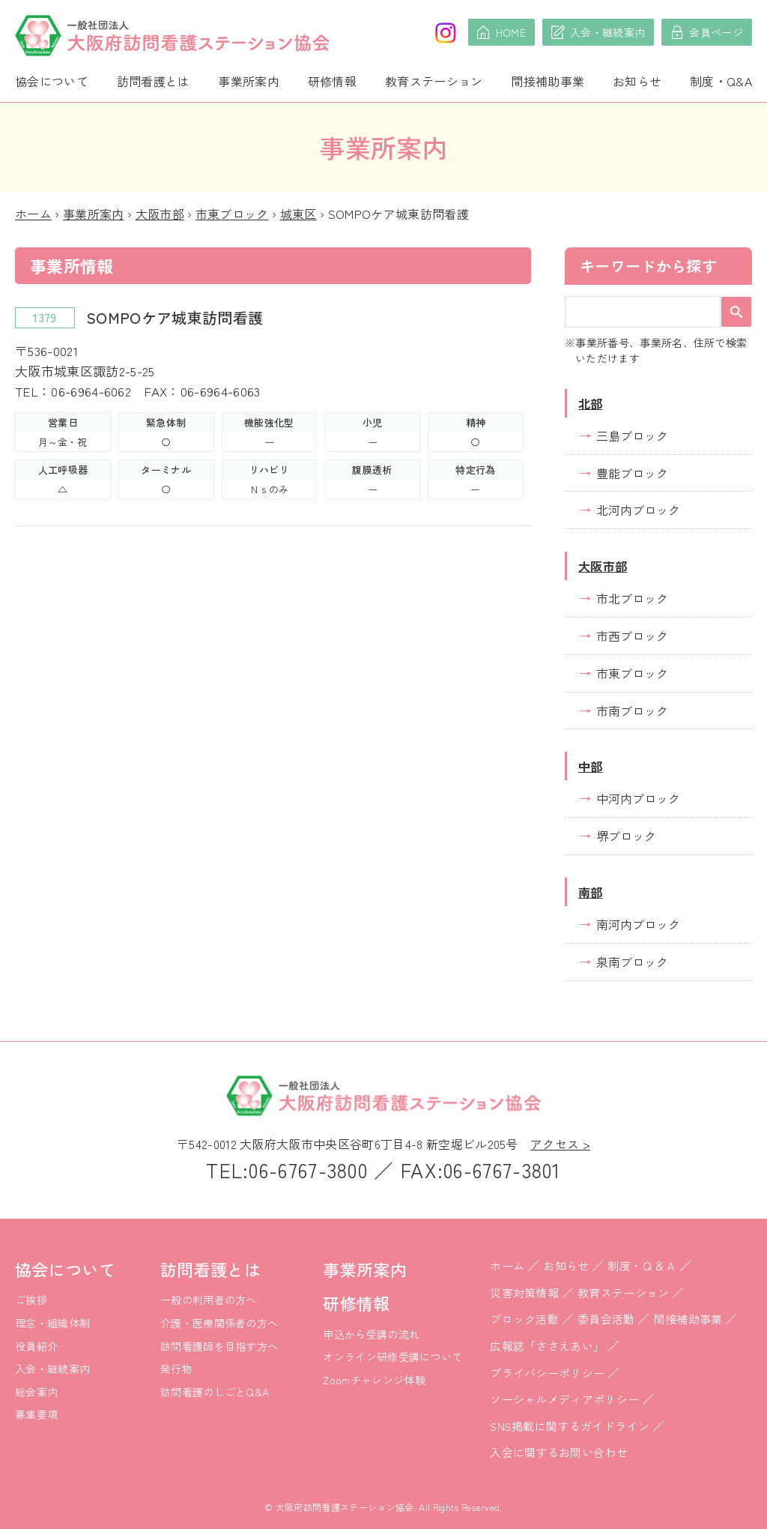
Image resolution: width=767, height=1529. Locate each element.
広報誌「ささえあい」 (547, 1346)
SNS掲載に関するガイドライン (569, 1426)
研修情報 (332, 81)
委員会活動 (606, 1319)
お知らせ (637, 81)
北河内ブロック (638, 510)
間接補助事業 (547, 81)
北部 (590, 403)
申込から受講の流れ (371, 1334)
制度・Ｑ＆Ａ (641, 1265)
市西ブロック (632, 636)
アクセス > (560, 1144)
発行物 (176, 1368)
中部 (590, 766)
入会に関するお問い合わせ (559, 1452)
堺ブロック (626, 836)
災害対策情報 (524, 1292)
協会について (51, 81)
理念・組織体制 (52, 1322)
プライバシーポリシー (547, 1373)
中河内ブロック (638, 798)
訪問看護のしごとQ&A (215, 1391)
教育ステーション (434, 81)
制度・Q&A (721, 81)
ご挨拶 (31, 1299)
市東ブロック (232, 214)
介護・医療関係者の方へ (219, 1322)
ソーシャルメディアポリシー (564, 1399)
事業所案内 (248, 81)
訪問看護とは (153, 81)
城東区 (298, 214)
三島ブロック (632, 435)
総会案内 (36, 1391)
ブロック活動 (524, 1319)
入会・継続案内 (52, 1368)
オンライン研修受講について (392, 1356)
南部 (590, 892)
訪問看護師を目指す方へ (219, 1346)
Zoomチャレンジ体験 (374, 1379)
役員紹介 (36, 1346)
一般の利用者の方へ (208, 1299)
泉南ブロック (632, 962)
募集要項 (36, 1414)
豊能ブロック (632, 473)
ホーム (33, 214)
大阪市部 (160, 214)
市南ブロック (632, 711)
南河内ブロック (638, 924)
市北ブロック (632, 598)
